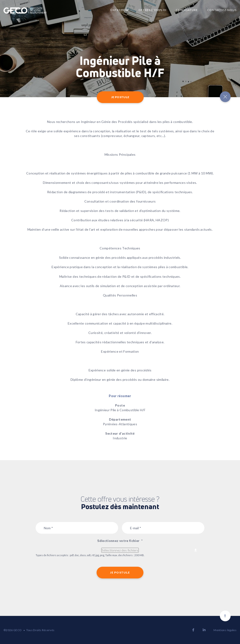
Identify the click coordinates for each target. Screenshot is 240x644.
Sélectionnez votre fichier (119, 541)
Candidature (187, 10)
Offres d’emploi (152, 10)
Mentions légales (225, 630)
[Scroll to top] (225, 616)
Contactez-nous (221, 10)
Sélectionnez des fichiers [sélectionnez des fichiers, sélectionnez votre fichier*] (120, 550)
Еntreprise (119, 10)
